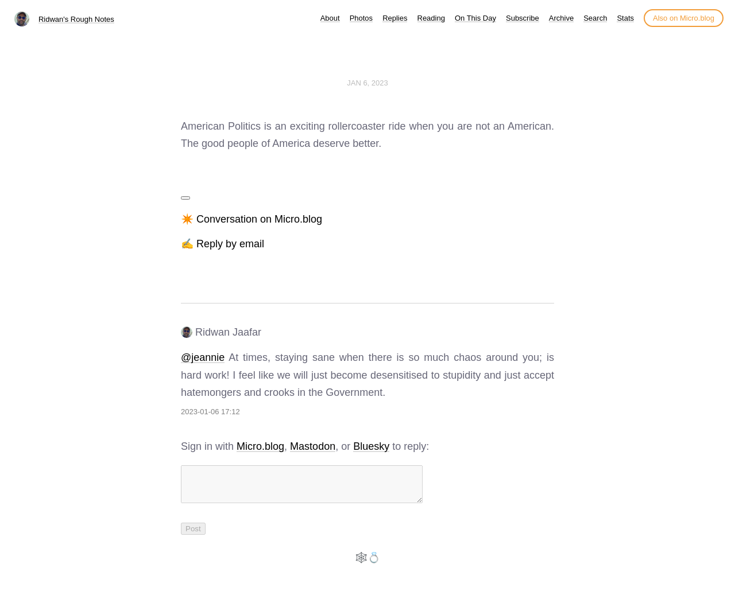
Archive (561, 18)
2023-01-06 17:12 (210, 411)
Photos (361, 18)
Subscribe (522, 18)
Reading (431, 18)
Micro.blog (260, 446)
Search (595, 18)
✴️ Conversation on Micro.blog (251, 219)
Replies (394, 18)
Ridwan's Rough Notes (76, 19)
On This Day (475, 18)
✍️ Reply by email (222, 244)
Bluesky (371, 446)
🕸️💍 (367, 564)
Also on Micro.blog (683, 18)
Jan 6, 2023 (367, 83)
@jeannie (203, 357)
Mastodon (312, 446)
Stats (625, 18)
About (330, 18)
